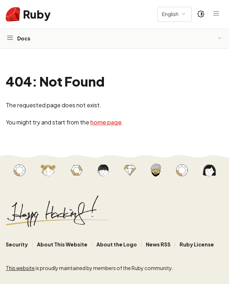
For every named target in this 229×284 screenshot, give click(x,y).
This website (20, 268)
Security (17, 244)
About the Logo (116, 244)
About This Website (62, 244)
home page (105, 122)
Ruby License (197, 244)
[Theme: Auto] (201, 14)
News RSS (158, 244)
